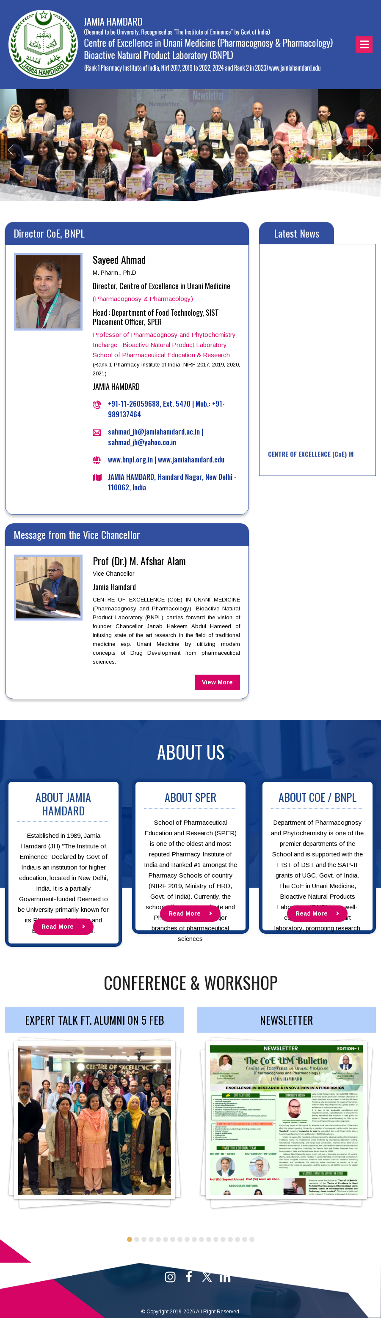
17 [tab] (244, 1239)
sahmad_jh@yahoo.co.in (142, 442)
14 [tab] (223, 1239)
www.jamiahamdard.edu (191, 459)
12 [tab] (208, 1239)
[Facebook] (189, 1276)
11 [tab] (201, 1239)
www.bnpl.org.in (130, 459)
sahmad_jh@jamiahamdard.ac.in (154, 431)
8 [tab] (179, 1239)
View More (217, 682)
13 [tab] (215, 1239)
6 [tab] (165, 1239)
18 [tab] (251, 1239)
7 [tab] (172, 1239)
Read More (63, 926)
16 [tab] (237, 1239)
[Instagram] (170, 1277)
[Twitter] (207, 1276)
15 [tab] (230, 1239)
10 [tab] (194, 1239)
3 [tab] (143, 1239)
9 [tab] (187, 1239)
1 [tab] (129, 1239)
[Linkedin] (225, 1276)
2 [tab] (136, 1239)
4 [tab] (151, 1239)
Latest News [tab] (296, 233)
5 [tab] (158, 1239)
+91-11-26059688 (134, 403)
